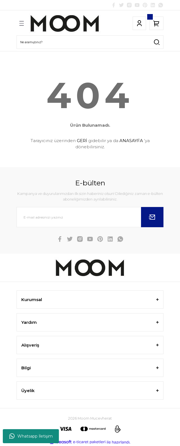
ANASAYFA (131, 140)
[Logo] (65, 23)
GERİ (82, 140)
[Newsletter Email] (90, 217)
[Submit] (152, 217)
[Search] (90, 42)
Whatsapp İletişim (31, 436)
